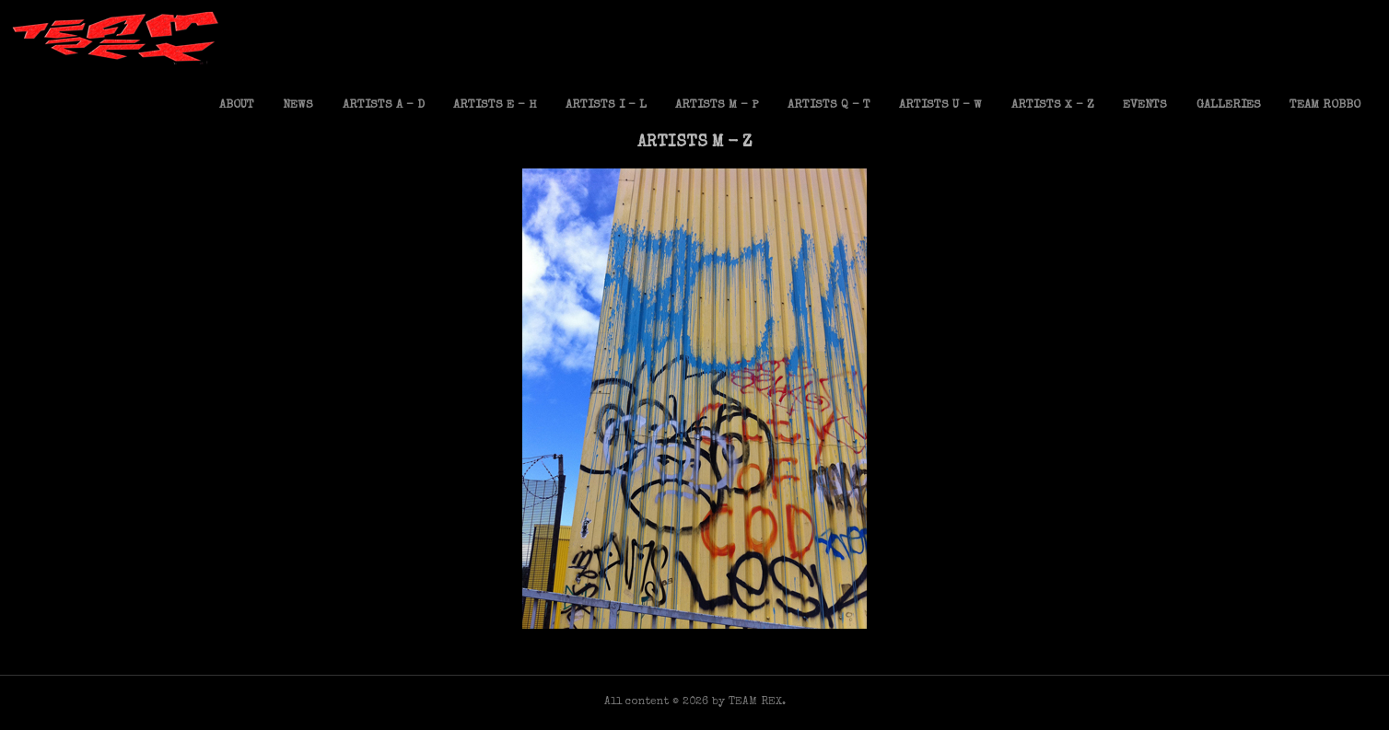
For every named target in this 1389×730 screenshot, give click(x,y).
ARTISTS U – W (940, 105)
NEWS (298, 105)
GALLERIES (1228, 105)
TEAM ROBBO (1325, 105)
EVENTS (1145, 105)
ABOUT (236, 105)
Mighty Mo (694, 610)
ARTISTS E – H (494, 105)
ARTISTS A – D (384, 105)
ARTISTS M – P (716, 105)
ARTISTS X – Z (1052, 105)
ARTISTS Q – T (829, 105)
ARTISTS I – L (606, 105)
